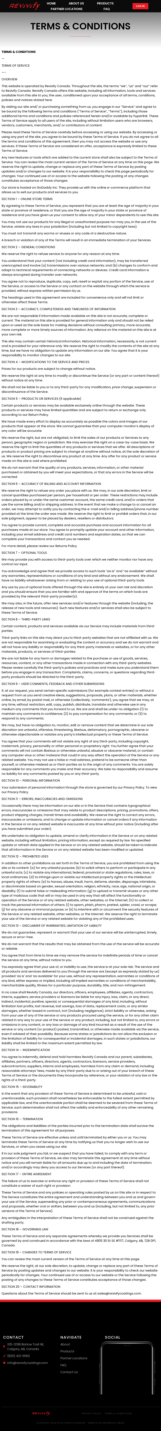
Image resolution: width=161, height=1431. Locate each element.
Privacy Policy (92, 1413)
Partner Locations (67, 9)
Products (105, 3)
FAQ (107, 9)
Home (51, 3)
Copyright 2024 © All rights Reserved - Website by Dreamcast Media (81, 1423)
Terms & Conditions (118, 1413)
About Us (76, 3)
